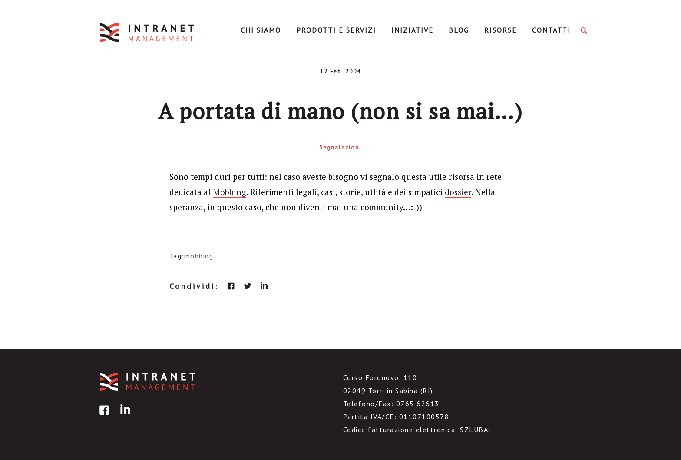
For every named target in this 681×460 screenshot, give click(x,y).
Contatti (551, 30)
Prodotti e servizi (336, 30)
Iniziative (412, 30)
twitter (247, 286)
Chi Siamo (261, 30)
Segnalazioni (340, 147)
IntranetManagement (147, 32)
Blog (459, 30)
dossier (458, 191)
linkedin (264, 286)
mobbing (199, 256)
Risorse (500, 30)
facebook (231, 286)
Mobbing (229, 191)
